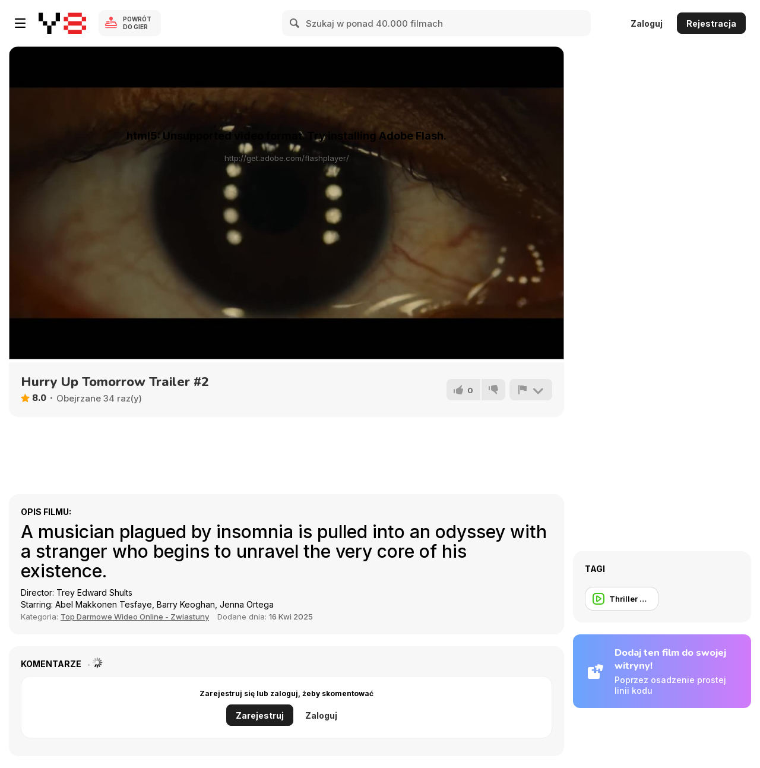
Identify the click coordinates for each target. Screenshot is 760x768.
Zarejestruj (260, 715)
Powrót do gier (137, 22)
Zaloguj (647, 23)
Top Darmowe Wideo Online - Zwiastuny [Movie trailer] (135, 616)
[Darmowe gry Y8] (62, 23)
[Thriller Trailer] (621, 599)
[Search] (295, 23)
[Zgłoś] (530, 389)
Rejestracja (711, 23)
